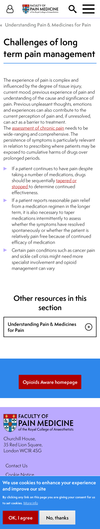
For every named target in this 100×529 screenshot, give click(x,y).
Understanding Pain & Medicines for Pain (48, 24)
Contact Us (16, 465)
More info (30, 507)
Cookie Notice (19, 474)
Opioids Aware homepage (50, 382)
